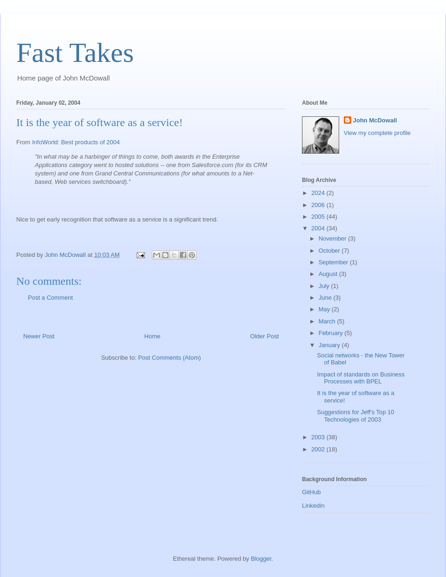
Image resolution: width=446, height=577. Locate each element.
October (330, 250)
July (325, 285)
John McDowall (375, 120)
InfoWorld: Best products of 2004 (76, 142)
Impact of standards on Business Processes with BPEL (361, 378)
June (326, 297)
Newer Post (38, 336)
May (325, 309)
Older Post (264, 336)
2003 (319, 437)
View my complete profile (377, 132)
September (334, 262)
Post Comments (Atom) (169, 357)
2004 (319, 228)
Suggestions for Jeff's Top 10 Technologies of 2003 (355, 416)
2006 (319, 204)
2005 (319, 216)
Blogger (261, 558)
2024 (319, 192)
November (333, 238)
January (330, 345)
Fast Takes (75, 52)
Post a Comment (50, 297)
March (328, 321)
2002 (319, 449)
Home (152, 336)
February (332, 332)
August (329, 273)
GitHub (311, 492)
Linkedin (313, 505)
